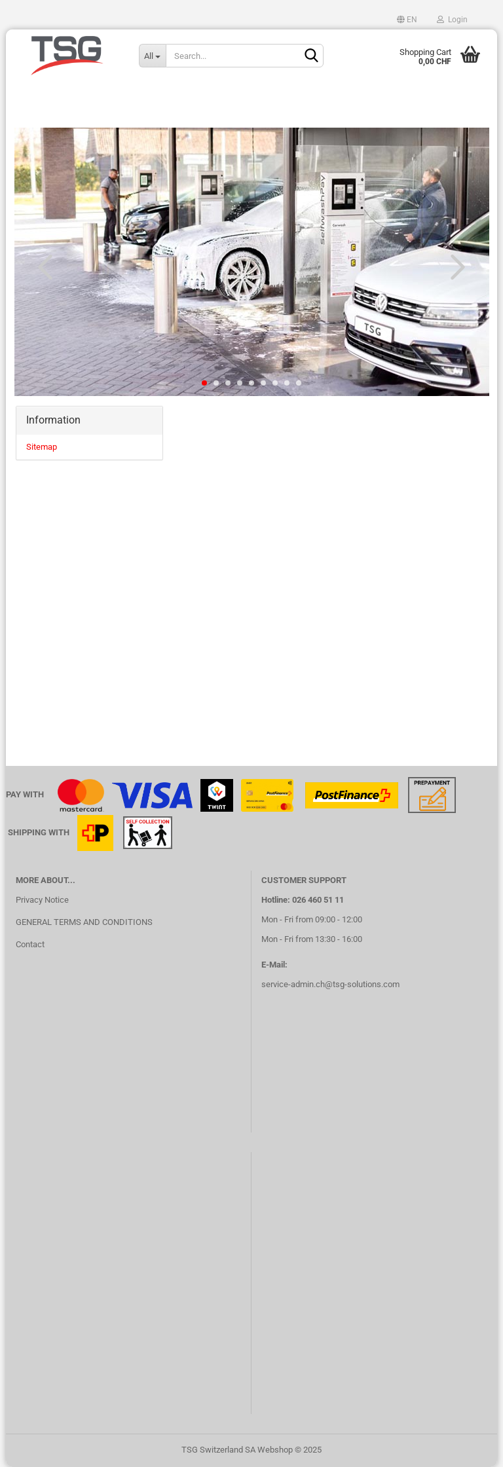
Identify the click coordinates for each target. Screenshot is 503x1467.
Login (452, 19)
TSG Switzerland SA (218, 1450)
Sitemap (41, 447)
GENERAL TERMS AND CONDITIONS (84, 922)
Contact (30, 944)
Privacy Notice (42, 900)
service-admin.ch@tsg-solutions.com (330, 984)
